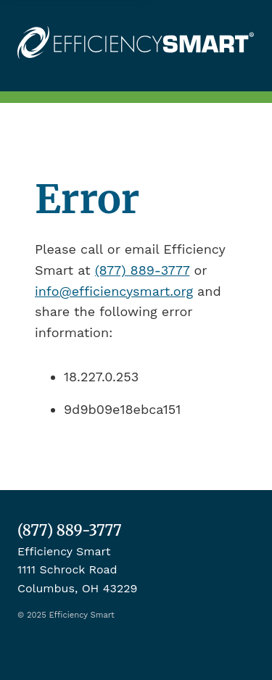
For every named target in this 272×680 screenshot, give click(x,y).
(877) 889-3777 (142, 270)
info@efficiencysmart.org (114, 291)
